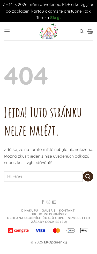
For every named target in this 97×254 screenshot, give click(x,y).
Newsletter (79, 218)
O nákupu (29, 210)
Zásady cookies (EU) (49, 222)
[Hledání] (82, 31)
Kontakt (67, 210)
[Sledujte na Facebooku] (43, 202)
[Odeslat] (88, 176)
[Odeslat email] (54, 202)
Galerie (48, 210)
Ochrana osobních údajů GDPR (35, 218)
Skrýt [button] (55, 17)
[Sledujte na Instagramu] (48, 202)
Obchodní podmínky (48, 214)
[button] (7, 31)
